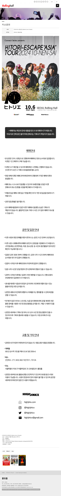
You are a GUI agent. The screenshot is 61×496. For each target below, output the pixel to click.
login (52, 1)
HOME (3, 472)
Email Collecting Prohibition (21, 472)
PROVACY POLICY (10, 472)
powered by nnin (29, 487)
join (56, 1)
